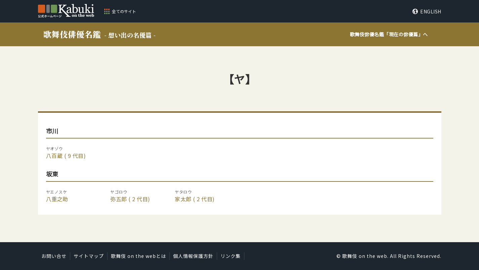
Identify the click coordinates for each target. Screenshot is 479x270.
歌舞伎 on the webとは (138, 256)
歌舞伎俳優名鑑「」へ (389, 34)
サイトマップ (89, 256)
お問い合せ (54, 256)
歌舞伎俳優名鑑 (99, 34)
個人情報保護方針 (193, 256)
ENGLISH (430, 11)
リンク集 (231, 256)
